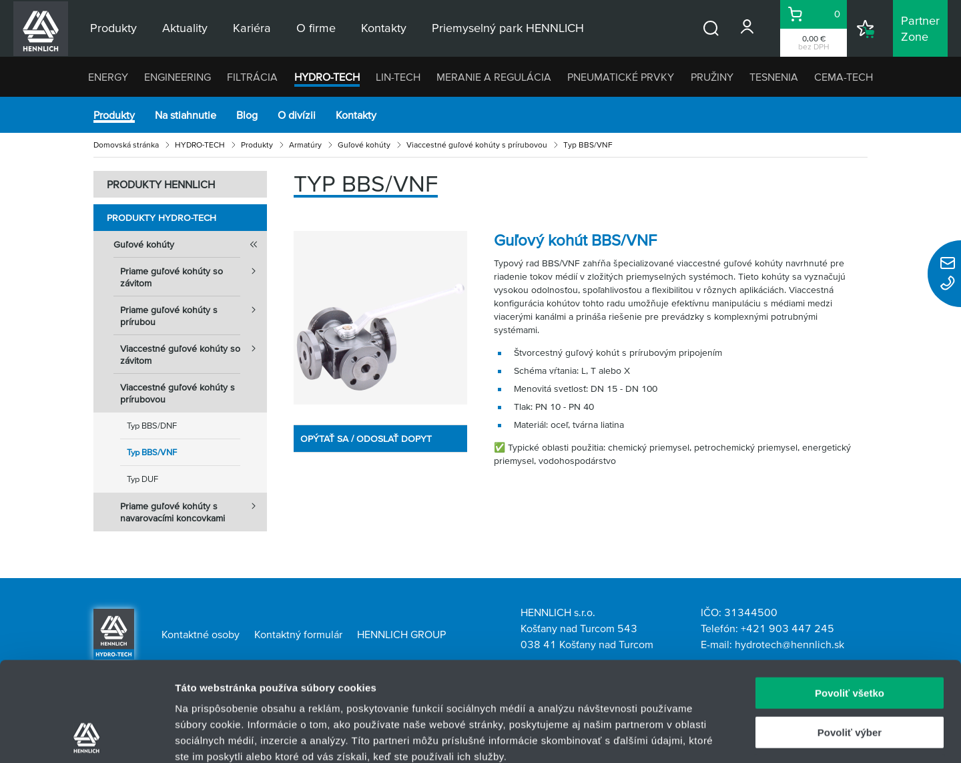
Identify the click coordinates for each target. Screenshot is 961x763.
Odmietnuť (849, 678)
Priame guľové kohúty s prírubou (193, 311)
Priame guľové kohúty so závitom (193, 273)
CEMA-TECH (843, 77)
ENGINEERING (177, 77)
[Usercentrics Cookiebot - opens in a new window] (86, 737)
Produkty (114, 115)
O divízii (297, 115)
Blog (247, 115)
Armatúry (305, 144)
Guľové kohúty (364, 144)
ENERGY (108, 77)
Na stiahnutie (185, 115)
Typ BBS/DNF (152, 426)
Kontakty (356, 115)
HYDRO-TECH (327, 77)
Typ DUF (142, 479)
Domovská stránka (126, 144)
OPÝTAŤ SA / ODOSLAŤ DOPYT (366, 438)
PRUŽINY (712, 77)
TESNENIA (773, 77)
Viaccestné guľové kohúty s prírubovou (476, 144)
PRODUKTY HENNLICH (161, 184)
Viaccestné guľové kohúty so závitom (193, 350)
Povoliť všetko (849, 599)
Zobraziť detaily (697, 736)
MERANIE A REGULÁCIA (493, 77)
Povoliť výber (850, 639)
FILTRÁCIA (252, 77)
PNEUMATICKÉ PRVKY (620, 77)
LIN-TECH (398, 77)
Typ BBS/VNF (152, 452)
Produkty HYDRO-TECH (161, 217)
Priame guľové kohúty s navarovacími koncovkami (193, 508)
